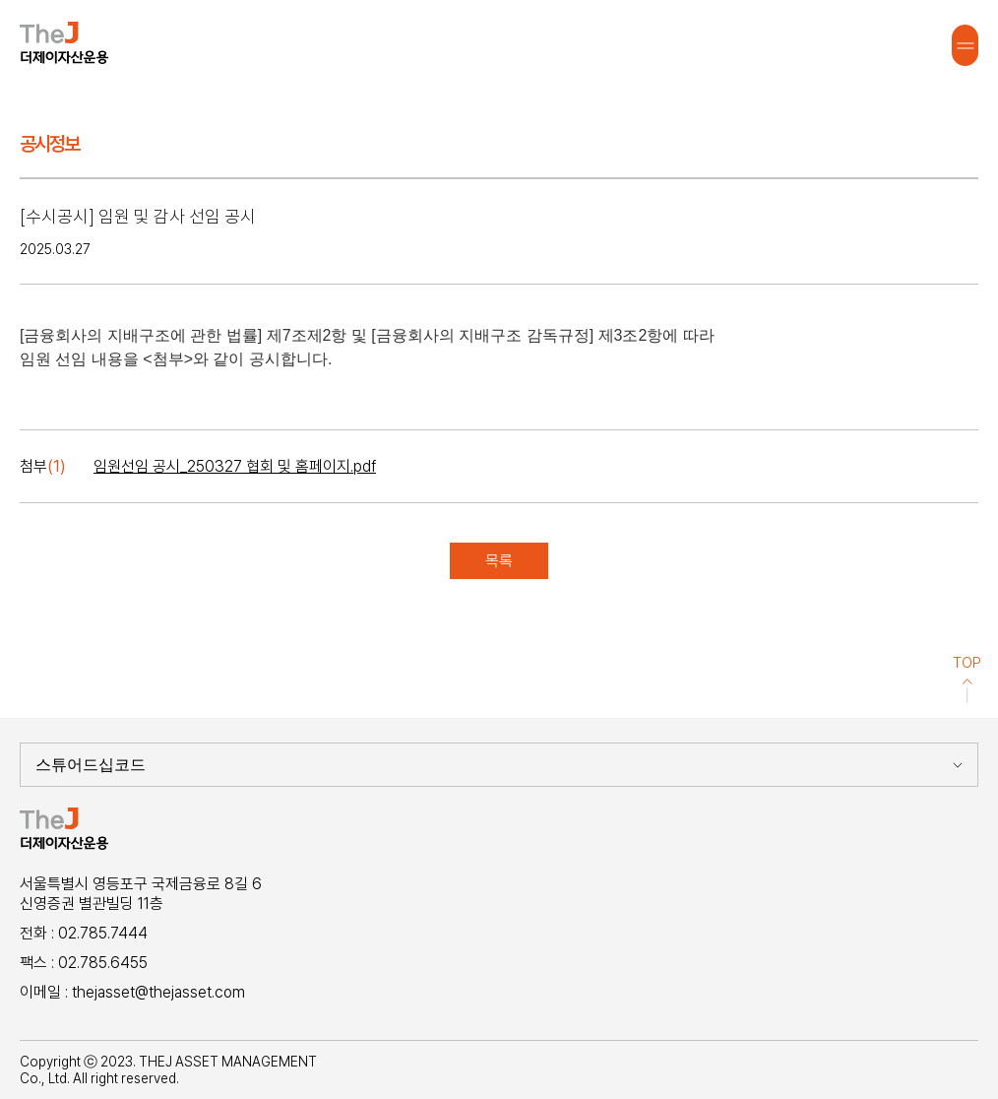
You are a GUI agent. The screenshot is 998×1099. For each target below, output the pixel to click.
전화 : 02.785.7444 (84, 933)
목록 (499, 560)
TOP (967, 678)
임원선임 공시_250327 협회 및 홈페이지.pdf (235, 466)
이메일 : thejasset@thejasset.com (132, 992)
